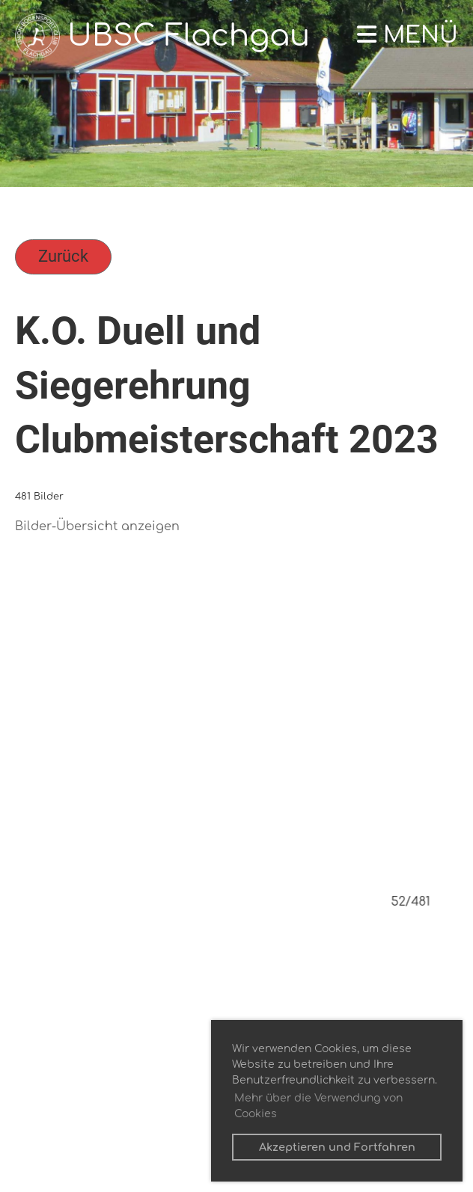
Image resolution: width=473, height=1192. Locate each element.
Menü (407, 35)
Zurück (63, 256)
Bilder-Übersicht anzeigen (97, 526)
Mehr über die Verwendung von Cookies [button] (318, 1106)
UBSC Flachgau (188, 35)
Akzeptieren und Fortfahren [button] (337, 1147)
